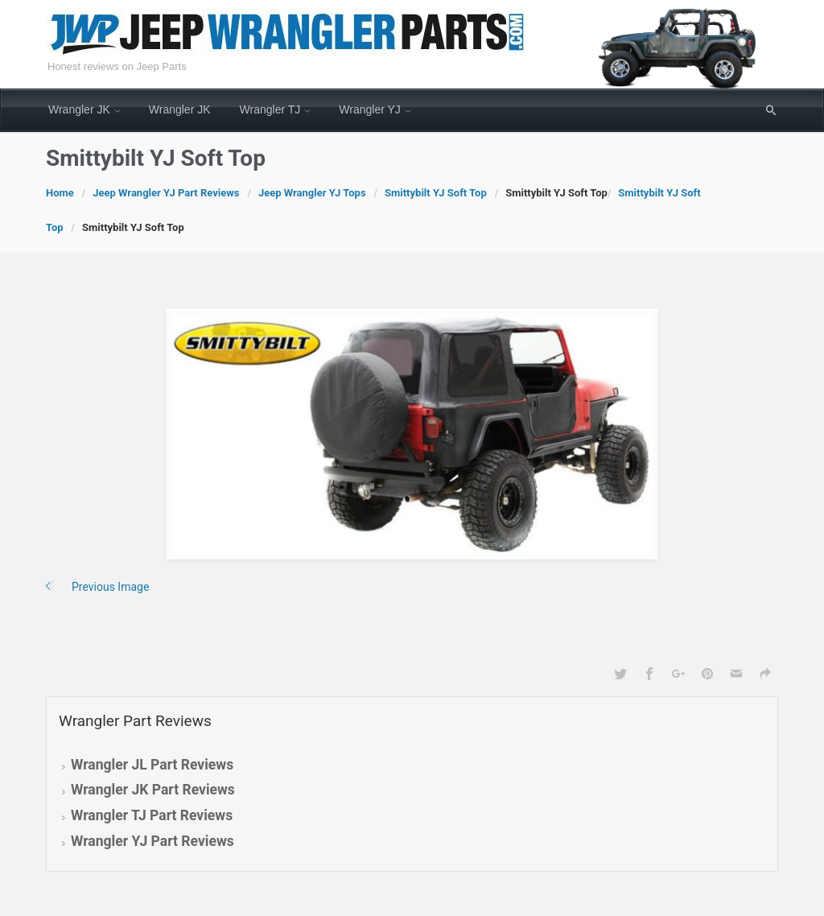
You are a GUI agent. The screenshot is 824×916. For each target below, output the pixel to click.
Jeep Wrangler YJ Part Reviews (166, 193)
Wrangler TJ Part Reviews (152, 815)
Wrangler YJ (370, 109)
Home (60, 193)
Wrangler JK (79, 109)
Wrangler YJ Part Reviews (152, 841)
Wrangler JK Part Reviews (153, 790)
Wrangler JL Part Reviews (152, 765)
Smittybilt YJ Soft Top (436, 193)
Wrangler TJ (270, 109)
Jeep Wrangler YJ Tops (312, 193)
